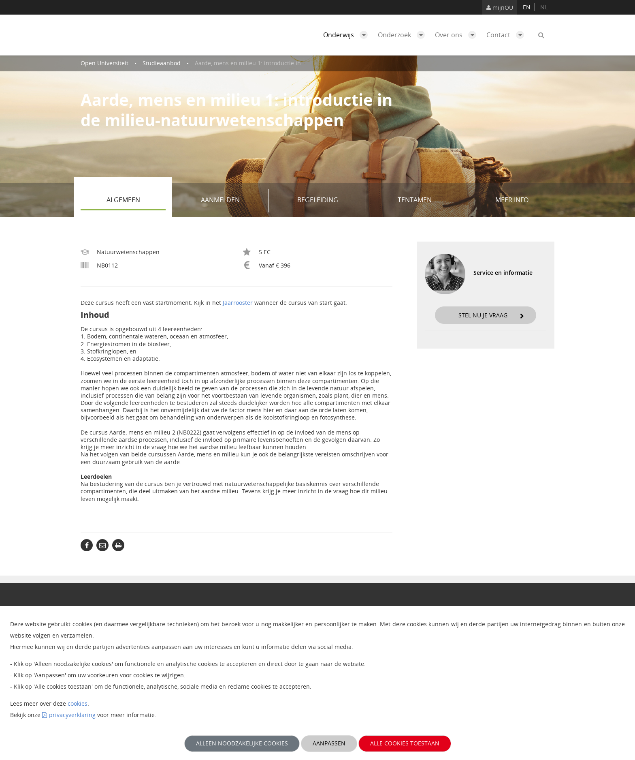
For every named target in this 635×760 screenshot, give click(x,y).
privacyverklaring (72, 715)
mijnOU (499, 7)
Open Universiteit (104, 63)
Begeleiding (328, 200)
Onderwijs (347, 35)
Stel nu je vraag (491, 315)
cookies (77, 703)
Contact (507, 35)
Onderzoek (403, 35)
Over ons (457, 35)
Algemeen (136, 200)
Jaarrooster (238, 302)
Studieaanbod (162, 63)
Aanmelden (232, 200)
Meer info (511, 199)
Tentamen (427, 200)
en (527, 7)
